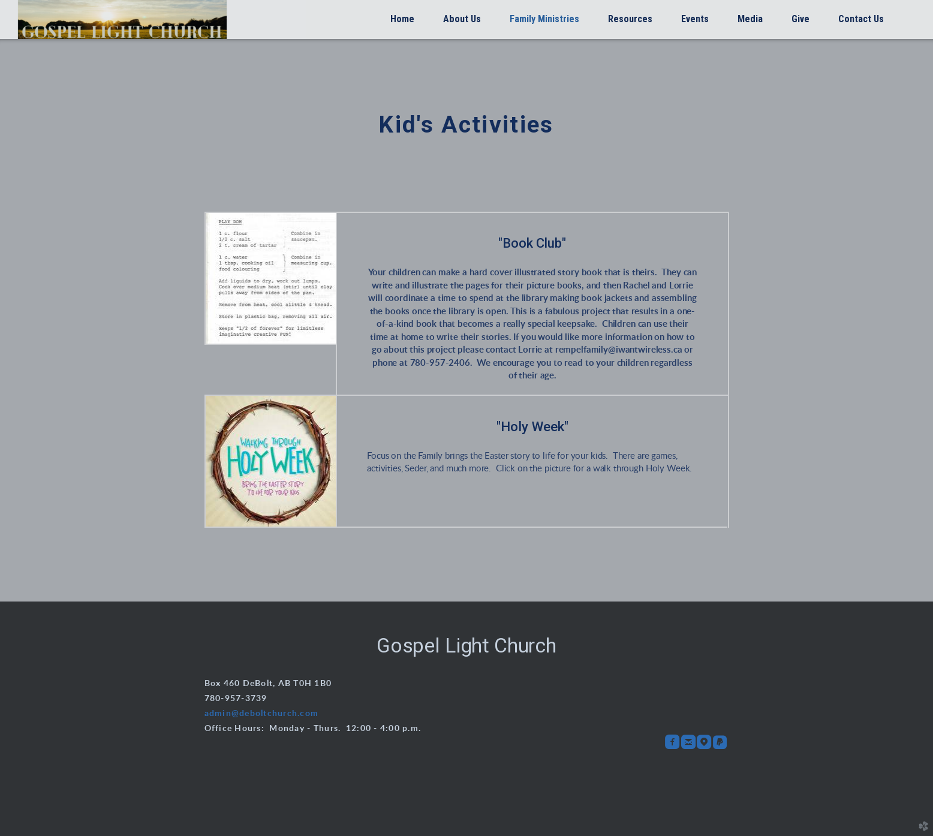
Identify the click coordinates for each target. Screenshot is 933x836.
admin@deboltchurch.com (261, 713)
